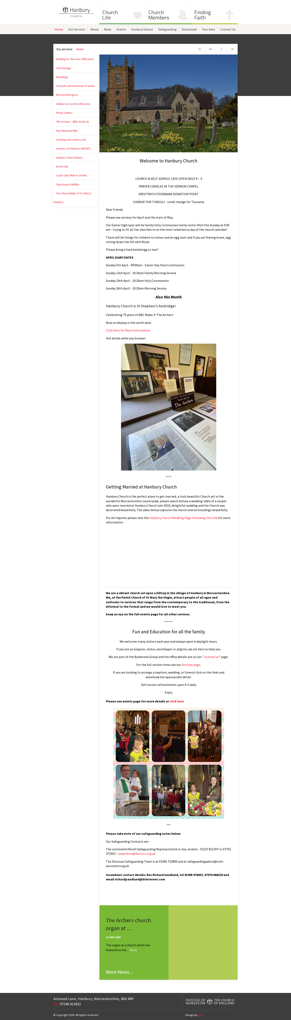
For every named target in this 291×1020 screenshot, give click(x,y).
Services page (191, 665)
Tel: (56, 1004)
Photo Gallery (64, 113)
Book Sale (62, 166)
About (94, 29)
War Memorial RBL (67, 131)
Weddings (62, 77)
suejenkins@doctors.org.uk (136, 854)
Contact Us (228, 29)
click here (177, 701)
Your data (208, 29)
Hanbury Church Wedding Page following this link (183, 518)
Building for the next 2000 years (75, 59)
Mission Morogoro (67, 95)
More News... (119, 972)
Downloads (189, 29)
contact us (211, 657)
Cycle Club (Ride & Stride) (71, 175)
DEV (200, 1015)
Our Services (76, 29)
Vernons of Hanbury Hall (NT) (73, 148)
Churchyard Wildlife (67, 184)
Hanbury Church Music (69, 157)
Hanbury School (142, 29)
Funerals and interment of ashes (75, 86)
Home (59, 29)
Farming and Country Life (71, 139)
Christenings (63, 68)
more (133, 950)
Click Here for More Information (128, 330)
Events (121, 29)
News (107, 29)
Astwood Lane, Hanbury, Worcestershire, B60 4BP (93, 998)
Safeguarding (167, 29)
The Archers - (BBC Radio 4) (72, 121)
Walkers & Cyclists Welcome (73, 104)
